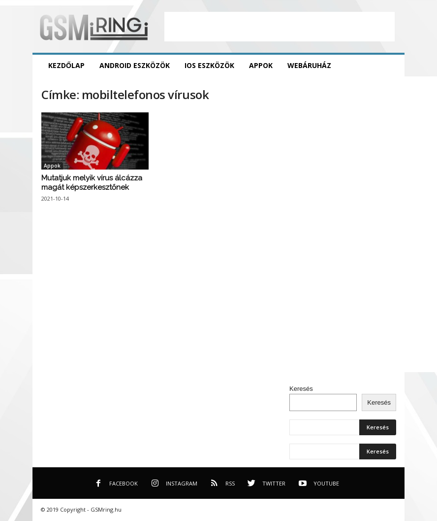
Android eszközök (134, 65)
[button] (390, 65)
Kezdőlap (66, 65)
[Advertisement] (279, 26)
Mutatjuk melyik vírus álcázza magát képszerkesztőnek (91, 183)
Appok (261, 65)
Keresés (301, 388)
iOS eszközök (209, 65)
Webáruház (309, 65)
